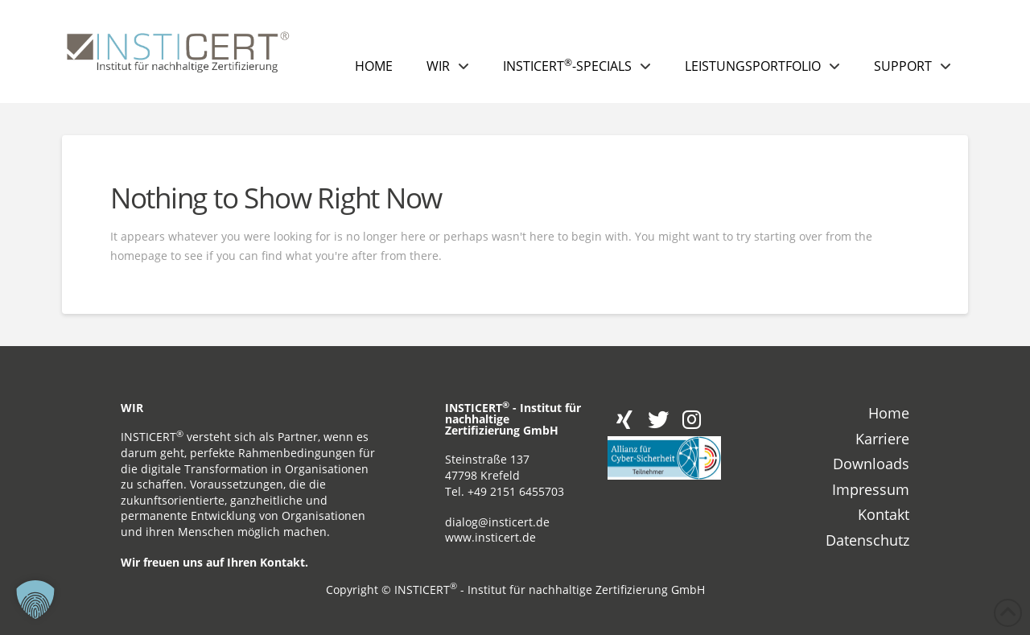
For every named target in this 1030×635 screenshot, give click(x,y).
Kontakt (282, 562)
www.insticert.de (490, 537)
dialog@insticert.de (497, 522)
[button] (35, 599)
